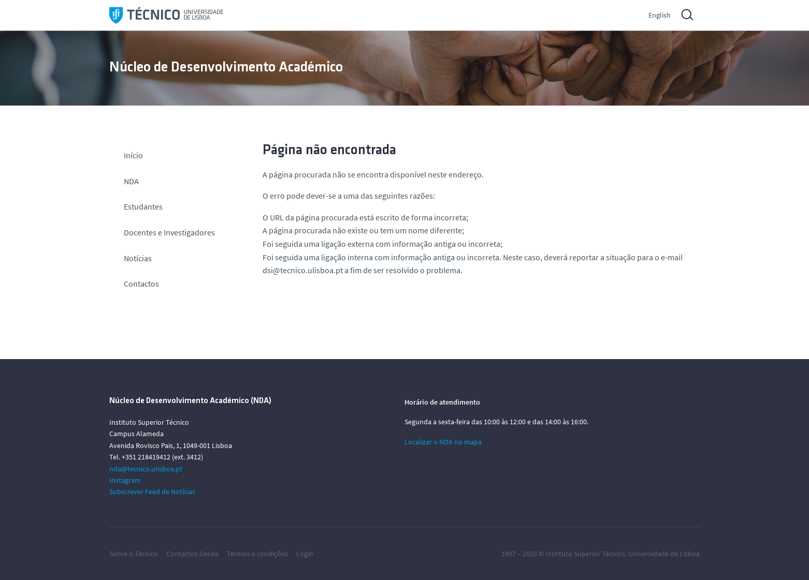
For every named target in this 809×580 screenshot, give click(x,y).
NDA (131, 181)
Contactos (141, 283)
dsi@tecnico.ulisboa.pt (303, 270)
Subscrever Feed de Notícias (152, 491)
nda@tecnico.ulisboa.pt (145, 468)
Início (133, 155)
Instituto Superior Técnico (585, 553)
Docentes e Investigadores (169, 232)
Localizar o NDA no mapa (443, 442)
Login (304, 553)
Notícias (138, 258)
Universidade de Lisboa (664, 553)
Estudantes (143, 206)
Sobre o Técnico (133, 553)
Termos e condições (257, 553)
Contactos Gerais (192, 553)
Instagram (125, 480)
